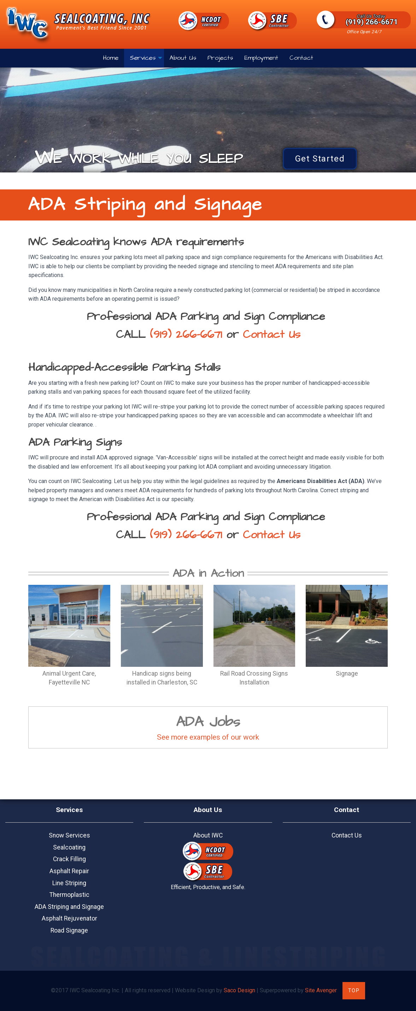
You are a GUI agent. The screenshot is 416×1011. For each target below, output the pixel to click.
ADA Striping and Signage (69, 906)
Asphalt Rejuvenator (69, 918)
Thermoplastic (69, 894)
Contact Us (271, 334)
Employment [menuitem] (261, 58)
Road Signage (69, 930)
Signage (347, 673)
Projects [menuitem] (220, 58)
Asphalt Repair (69, 871)
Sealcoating (69, 847)
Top (353, 991)
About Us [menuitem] (183, 58)
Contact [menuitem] (301, 58)
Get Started (320, 159)
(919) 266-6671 (371, 19)
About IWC (208, 835)
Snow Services (69, 835)
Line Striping (69, 883)
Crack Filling (69, 859)
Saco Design (239, 990)
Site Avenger (321, 990)
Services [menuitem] (143, 58)
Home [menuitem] (110, 58)
